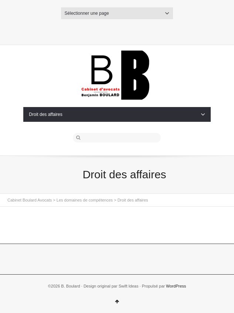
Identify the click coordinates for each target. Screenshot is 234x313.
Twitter (105, 30)
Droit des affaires (117, 114)
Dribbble (129, 30)
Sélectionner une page (117, 13)
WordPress (176, 286)
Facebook (117, 30)
